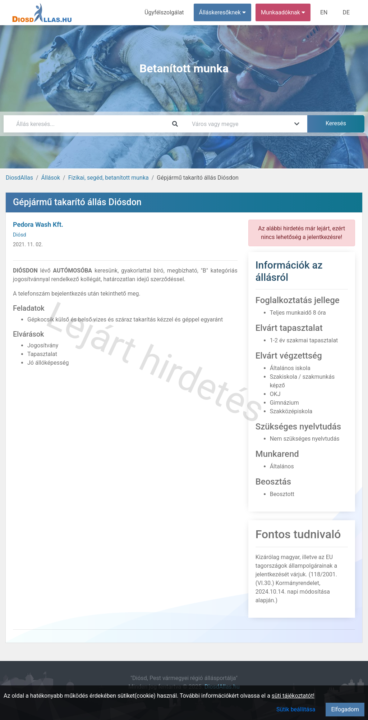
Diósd (19, 235)
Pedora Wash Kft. (38, 224)
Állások (50, 177)
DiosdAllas (19, 177)
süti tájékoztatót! (293, 695)
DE (346, 12)
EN (324, 12)
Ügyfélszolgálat (164, 12)
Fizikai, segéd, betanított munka (108, 177)
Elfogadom (345, 709)
